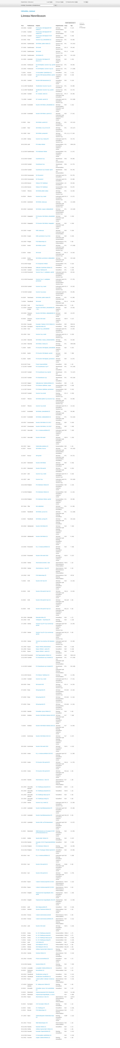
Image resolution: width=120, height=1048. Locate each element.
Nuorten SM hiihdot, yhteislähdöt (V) (45, 104)
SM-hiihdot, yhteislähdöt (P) (43, 411)
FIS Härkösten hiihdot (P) (42, 484)
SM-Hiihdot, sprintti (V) (41, 122)
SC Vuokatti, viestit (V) (41, 93)
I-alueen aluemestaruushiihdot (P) (44, 918)
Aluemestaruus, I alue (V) (42, 779)
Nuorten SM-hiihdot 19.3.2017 (43, 422)
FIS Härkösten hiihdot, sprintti (43, 499)
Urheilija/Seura (36, 5)
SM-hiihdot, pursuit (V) (41, 511)
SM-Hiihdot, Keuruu (41, 448)
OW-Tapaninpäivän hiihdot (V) (43, 655)
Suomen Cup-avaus (41, 292)
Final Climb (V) (39, 305)
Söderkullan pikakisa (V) (42, 446)
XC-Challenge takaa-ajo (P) (43, 794)
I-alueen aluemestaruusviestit (43, 914)
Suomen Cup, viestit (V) (42, 802)
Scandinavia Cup (40, 158)
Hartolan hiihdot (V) (41, 953)
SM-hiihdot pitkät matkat (42, 191)
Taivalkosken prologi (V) (42, 974)
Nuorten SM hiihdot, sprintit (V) (44, 113)
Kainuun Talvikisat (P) (41, 269)
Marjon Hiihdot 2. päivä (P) (43, 649)
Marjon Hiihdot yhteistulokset (43, 646)
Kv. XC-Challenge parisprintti (43, 933)
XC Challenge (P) (40, 1007)
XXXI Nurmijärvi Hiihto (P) (42, 1004)
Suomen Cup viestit (41, 393)
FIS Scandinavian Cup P (42, 366)
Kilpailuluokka (70, 2)
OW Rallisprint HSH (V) (42, 944)
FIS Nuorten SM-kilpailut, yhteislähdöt (45, 347)
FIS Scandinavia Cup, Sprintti (43, 372)
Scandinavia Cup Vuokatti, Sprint (44, 169)
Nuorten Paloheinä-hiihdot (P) (43, 909)
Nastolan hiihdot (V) (41, 1026)
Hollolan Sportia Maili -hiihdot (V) (44, 949)
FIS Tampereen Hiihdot (42, 263)
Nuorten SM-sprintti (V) (42, 864)
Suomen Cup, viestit (41, 196)
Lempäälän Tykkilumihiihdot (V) (44, 968)
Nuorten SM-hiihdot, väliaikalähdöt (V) (45, 313)
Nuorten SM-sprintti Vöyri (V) (43, 591)
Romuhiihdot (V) (40, 970)
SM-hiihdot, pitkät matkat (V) (43, 43)
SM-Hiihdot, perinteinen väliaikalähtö (45, 258)
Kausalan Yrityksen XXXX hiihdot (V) (45, 324)
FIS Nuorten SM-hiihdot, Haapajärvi (45, 223)
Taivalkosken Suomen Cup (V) (43, 86)
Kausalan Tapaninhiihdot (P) (43, 1031)
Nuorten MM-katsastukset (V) (43, 80)
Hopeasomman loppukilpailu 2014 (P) (45, 900)
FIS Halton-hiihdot (40, 144)
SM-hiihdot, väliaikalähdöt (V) (43, 417)
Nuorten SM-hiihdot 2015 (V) (43, 736)
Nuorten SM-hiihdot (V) (42, 536)
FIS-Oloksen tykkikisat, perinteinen (45, 389)
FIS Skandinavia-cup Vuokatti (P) (44, 666)
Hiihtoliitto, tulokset (28, 11)
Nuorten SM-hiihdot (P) (42, 526)
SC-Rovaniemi (39, 175)
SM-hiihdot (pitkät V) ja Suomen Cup (45, 398)
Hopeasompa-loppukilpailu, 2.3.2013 (45, 994)
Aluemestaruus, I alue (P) (42, 568)
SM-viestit (38, 47)
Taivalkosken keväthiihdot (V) (43, 976)
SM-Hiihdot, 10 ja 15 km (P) (43, 127)
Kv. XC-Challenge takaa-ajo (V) (44, 937)
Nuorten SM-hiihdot (41, 462)
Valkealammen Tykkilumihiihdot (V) (45, 383)
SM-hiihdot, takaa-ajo (41, 202)
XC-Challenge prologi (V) (42, 798)
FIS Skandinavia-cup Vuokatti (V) (44, 657)
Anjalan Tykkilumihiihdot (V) (43, 1037)
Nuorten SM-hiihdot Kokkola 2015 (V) (45, 725)
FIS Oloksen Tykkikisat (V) (42, 675)
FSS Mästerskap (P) (41, 575)
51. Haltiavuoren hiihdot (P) (43, 984)
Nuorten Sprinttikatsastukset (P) (44, 808)
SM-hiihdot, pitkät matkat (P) (43, 297)
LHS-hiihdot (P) (40, 942)
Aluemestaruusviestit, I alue (43, 562)
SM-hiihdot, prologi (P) (41, 519)
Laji (48, 2)
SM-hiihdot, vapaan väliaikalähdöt (44, 209)
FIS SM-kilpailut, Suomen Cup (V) (44, 68)
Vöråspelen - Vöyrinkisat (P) (43, 619)
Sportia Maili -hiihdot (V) (42, 838)
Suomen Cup (39, 479)
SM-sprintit (38, 455)
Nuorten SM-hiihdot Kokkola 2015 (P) (45, 715)
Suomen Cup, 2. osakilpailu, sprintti (45, 272)
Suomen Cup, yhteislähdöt (42, 328)
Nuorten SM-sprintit (41, 468)
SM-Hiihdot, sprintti (41, 245)
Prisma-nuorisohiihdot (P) (42, 958)
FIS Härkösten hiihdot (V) (42, 492)
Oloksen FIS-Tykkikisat (42, 183)
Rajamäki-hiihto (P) (41, 326)
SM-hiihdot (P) (39, 55)
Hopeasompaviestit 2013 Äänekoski (45, 992)
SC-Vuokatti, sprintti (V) (42, 99)
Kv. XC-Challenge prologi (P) (43, 940)
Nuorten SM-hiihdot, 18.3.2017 (44, 426)
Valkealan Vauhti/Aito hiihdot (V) (44, 267)
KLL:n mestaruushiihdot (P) (43, 430)
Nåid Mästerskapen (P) (42, 1022)
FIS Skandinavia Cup (41, 377)
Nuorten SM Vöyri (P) (41, 580)
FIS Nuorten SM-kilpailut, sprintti (44, 353)
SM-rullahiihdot (40, 506)
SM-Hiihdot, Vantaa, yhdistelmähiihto (45, 339)
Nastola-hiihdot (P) (40, 964)
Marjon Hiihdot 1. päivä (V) (43, 651)
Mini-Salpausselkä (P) (41, 907)
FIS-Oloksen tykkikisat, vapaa (43, 385)
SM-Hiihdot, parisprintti (42, 133)
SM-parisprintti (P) (40, 690)
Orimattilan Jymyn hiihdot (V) (43, 711)
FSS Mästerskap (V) (41, 241)
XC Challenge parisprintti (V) (43, 786)
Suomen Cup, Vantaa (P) (42, 138)
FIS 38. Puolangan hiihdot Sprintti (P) (45, 850)
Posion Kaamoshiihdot (41, 364)
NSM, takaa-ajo (40, 230)
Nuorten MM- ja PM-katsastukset (44, 822)
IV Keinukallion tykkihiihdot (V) (43, 1035)
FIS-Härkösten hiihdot (41, 151)
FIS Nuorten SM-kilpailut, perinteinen (45, 358)
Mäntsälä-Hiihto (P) (41, 617)
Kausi (58, 2)
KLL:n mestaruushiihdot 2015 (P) (44, 753)
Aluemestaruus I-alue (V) (42, 996)
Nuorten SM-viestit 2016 (42, 555)
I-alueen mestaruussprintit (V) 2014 (45, 881)
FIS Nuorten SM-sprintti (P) (43, 762)
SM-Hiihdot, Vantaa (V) (42, 343)
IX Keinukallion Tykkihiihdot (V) (44, 72)
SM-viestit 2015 (40, 684)
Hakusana (30, 2)
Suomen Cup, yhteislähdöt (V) (43, 39)
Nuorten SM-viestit (40, 318)
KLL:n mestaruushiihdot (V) (43, 546)
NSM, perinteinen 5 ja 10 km (43, 236)
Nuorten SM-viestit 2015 (42, 746)
